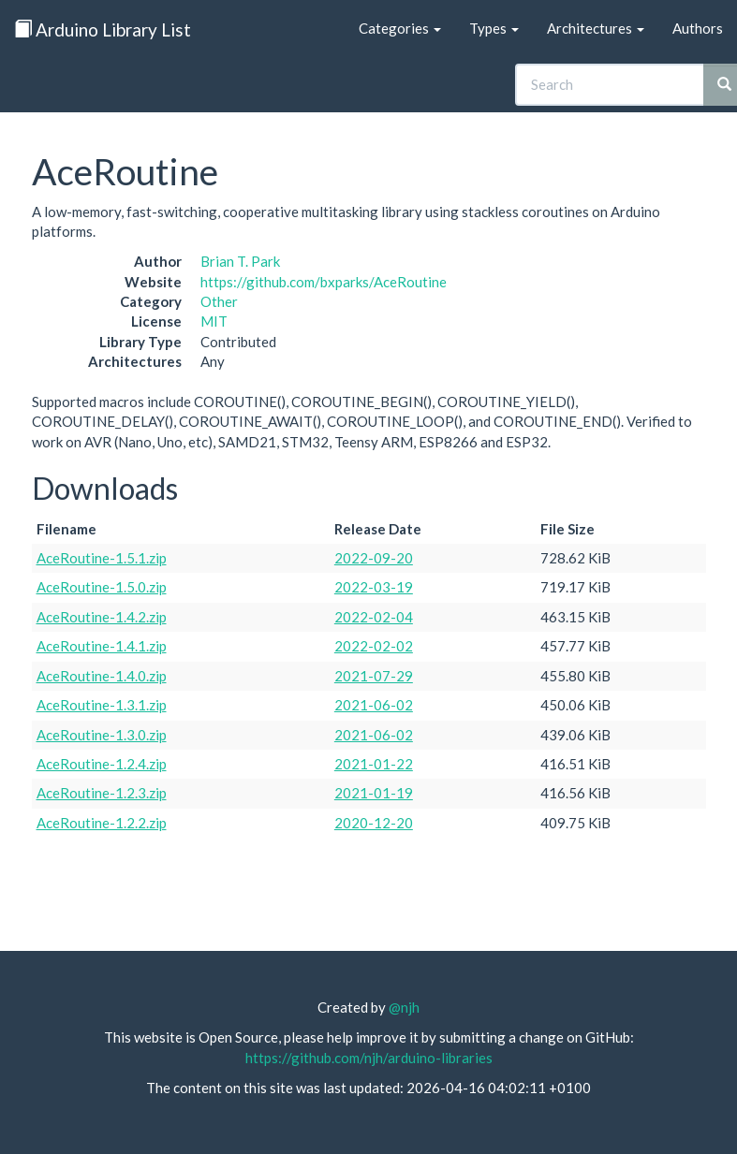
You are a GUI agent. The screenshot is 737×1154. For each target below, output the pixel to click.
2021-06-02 (373, 704)
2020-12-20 (373, 822)
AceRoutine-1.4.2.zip (102, 616)
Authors (697, 28)
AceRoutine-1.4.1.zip (102, 645)
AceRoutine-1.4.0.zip (102, 675)
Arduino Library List (102, 29)
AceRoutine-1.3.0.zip (102, 734)
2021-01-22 (373, 763)
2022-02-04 (373, 616)
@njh (404, 1007)
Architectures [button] (595, 28)
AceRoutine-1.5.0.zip (102, 586)
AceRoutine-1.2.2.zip (102, 822)
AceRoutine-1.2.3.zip (102, 792)
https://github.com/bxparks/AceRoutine (323, 281)
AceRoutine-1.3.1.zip (102, 704)
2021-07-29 (373, 675)
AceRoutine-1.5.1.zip (102, 557)
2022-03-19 (373, 586)
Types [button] (494, 28)
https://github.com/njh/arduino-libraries (369, 1057)
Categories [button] (400, 28)
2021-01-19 (373, 792)
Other (219, 301)
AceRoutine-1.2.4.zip (102, 763)
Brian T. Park (240, 261)
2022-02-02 (373, 645)
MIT (214, 321)
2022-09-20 (373, 557)
